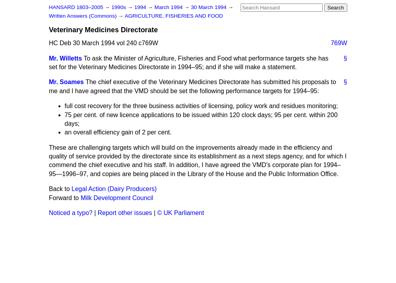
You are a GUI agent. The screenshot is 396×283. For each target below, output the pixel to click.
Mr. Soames (66, 82)
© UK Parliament (180, 212)
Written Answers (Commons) (84, 16)
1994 (141, 7)
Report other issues (125, 212)
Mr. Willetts (65, 58)
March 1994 (169, 7)
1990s (119, 7)
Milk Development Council (116, 198)
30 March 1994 (209, 7)
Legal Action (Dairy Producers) (114, 189)
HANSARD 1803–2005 (76, 7)
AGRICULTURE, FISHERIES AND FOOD (174, 16)
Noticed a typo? (71, 212)
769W (339, 43)
